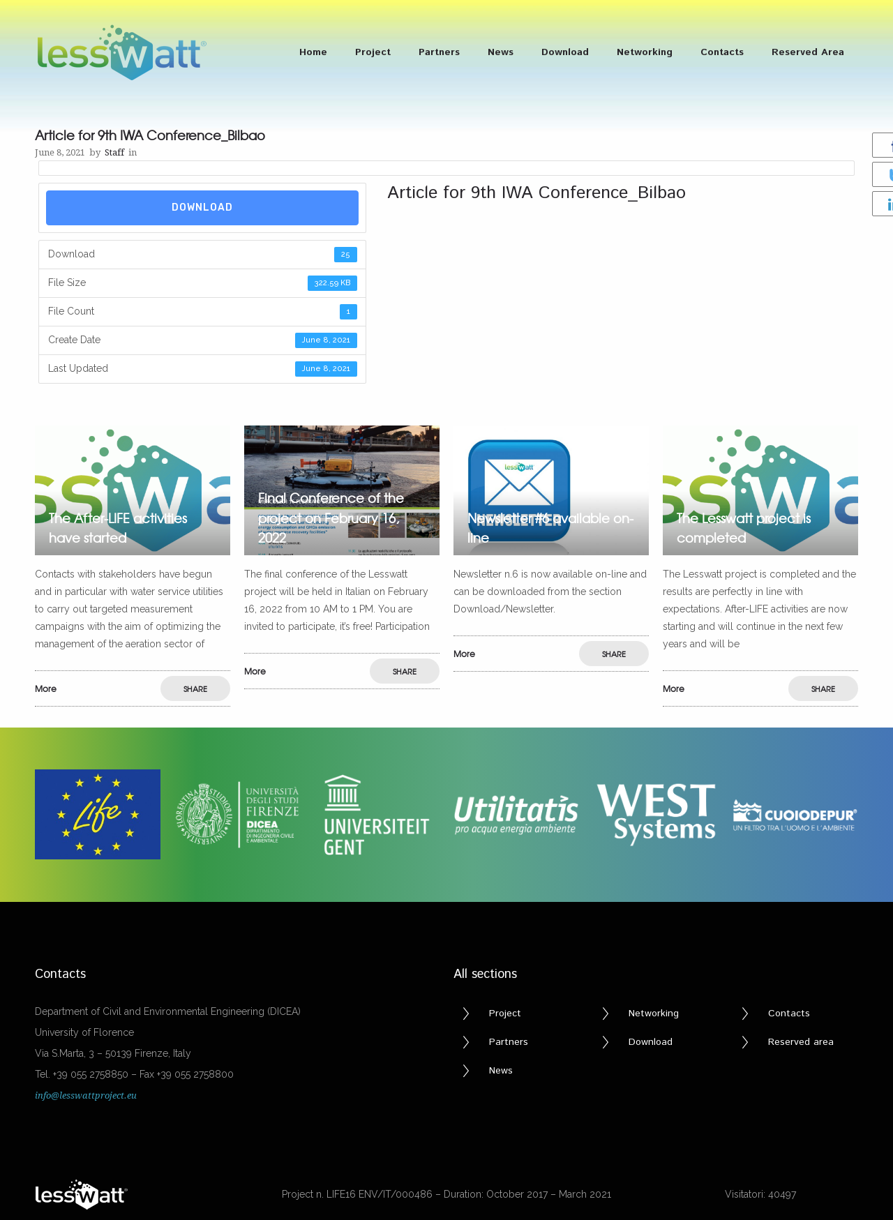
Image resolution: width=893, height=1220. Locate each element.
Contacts (722, 52)
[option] (132, 566)
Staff (114, 152)
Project (373, 52)
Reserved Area (808, 52)
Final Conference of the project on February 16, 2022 (331, 518)
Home (313, 52)
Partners (439, 52)
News (500, 52)
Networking (645, 52)
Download (565, 52)
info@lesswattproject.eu (86, 1095)
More (46, 688)
